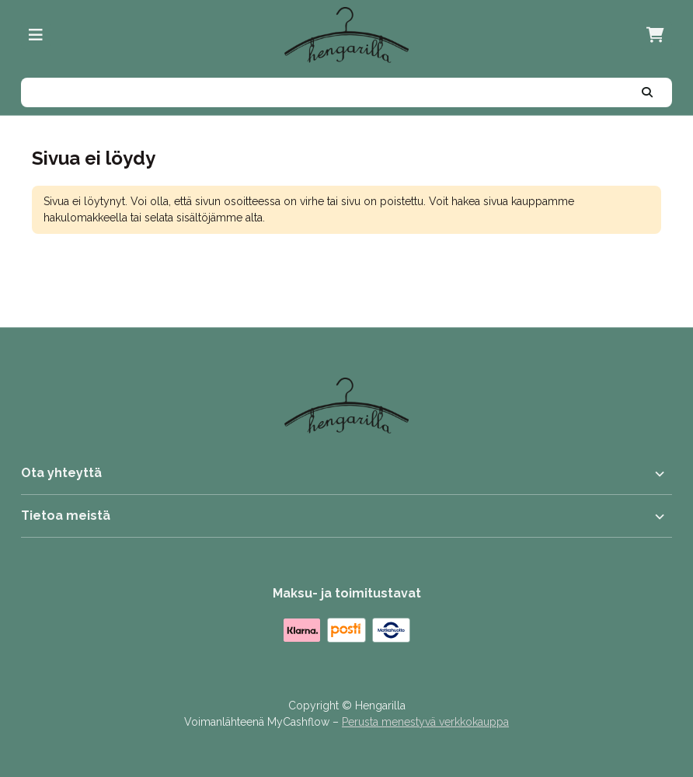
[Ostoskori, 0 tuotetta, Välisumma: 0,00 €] (655, 35)
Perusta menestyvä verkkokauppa (425, 722)
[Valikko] (35, 35)
